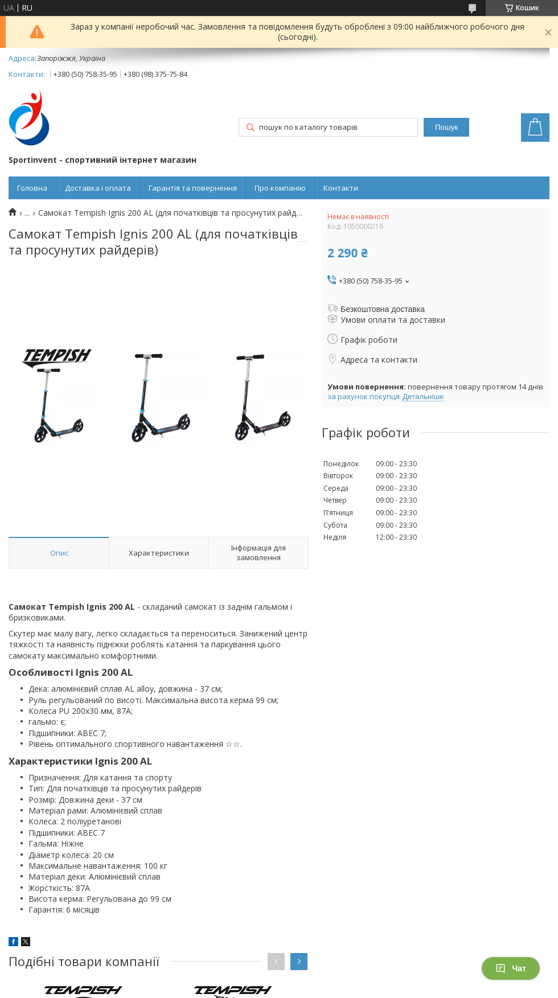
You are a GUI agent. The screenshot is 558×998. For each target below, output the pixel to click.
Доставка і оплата (98, 188)
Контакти (340, 188)
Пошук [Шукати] (446, 127)
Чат (510, 968)
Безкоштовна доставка (382, 309)
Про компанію (280, 188)
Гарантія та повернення (193, 188)
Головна (32, 188)
